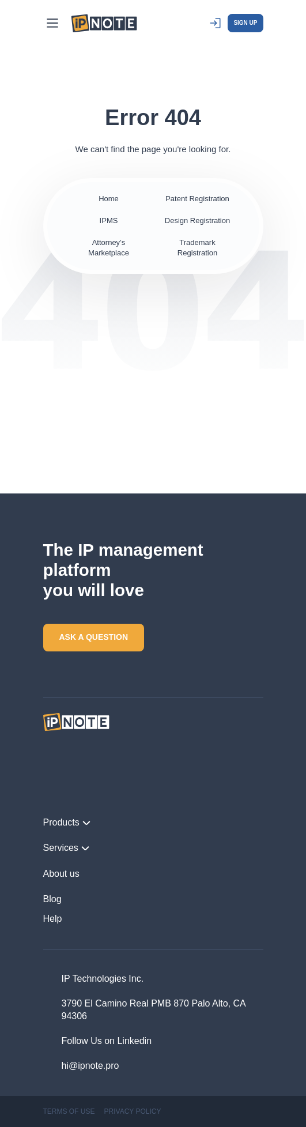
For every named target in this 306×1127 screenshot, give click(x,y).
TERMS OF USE (69, 1111)
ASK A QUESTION (94, 637)
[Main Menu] (52, 23)
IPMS (109, 220)
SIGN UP (245, 23)
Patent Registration (197, 198)
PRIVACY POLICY (132, 1111)
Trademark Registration (197, 247)
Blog (52, 899)
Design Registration (197, 220)
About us (61, 874)
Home (109, 198)
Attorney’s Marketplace (108, 247)
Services (66, 848)
